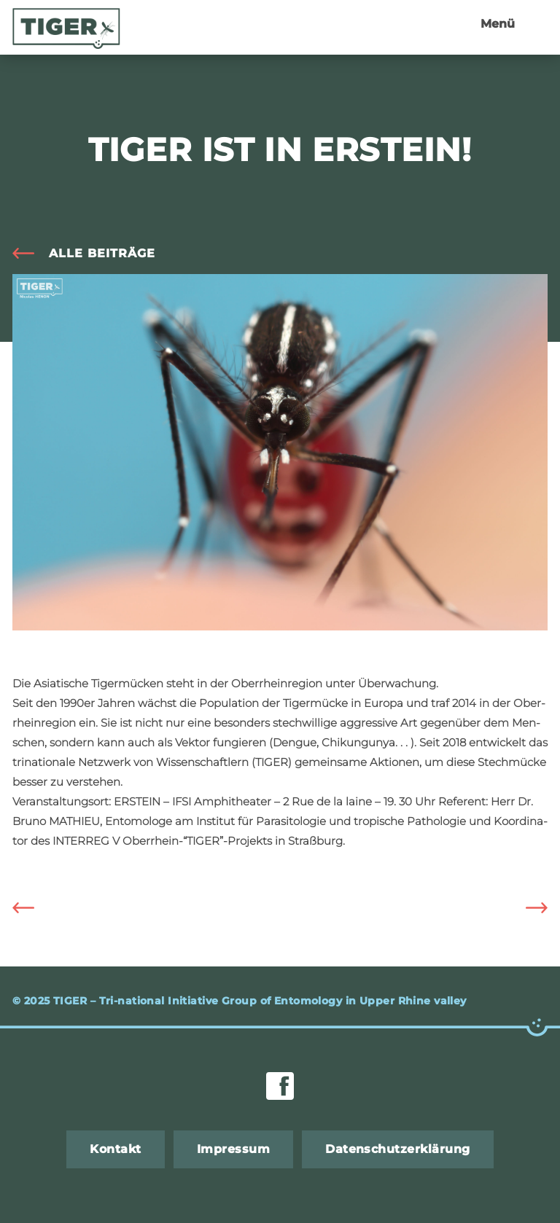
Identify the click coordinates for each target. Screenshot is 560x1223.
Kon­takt (115, 1149)
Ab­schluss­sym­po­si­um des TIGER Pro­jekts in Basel (525, 908)
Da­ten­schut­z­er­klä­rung (397, 1149)
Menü (498, 24)
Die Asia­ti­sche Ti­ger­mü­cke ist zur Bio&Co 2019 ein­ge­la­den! (35, 908)
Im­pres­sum (233, 1149)
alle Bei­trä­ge (102, 253)
